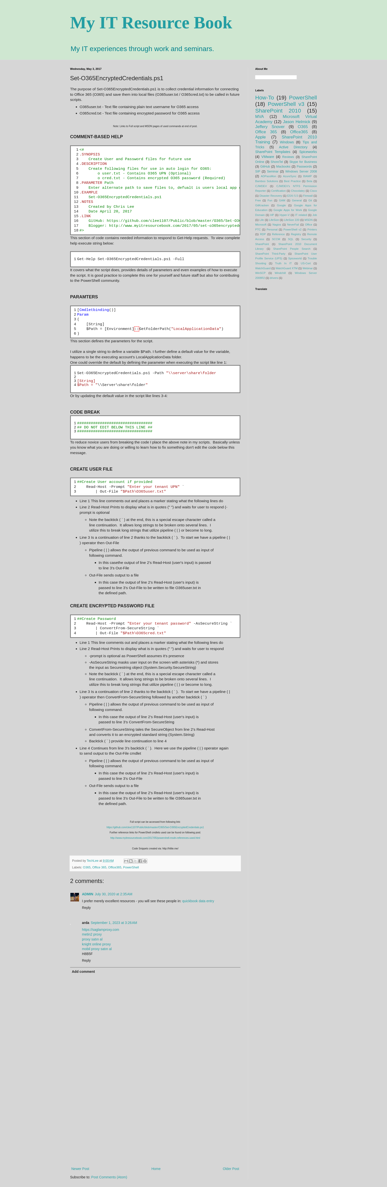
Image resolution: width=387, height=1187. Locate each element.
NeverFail (293, 224)
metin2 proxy (92, 934)
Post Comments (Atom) (109, 1177)
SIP (257, 171)
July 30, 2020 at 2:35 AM (113, 894)
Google (281, 205)
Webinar (308, 268)
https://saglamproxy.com (100, 930)
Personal (272, 229)
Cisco (313, 190)
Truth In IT (283, 263)
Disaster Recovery (270, 195)
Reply (86, 908)
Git (310, 200)
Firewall (308, 195)
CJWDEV (261, 186)
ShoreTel (277, 162)
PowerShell (131, 867)
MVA (259, 116)
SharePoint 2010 (278, 111)
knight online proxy (96, 944)
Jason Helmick (296, 121)
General (297, 200)
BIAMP (307, 176)
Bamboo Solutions (266, 181)
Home (155, 1169)
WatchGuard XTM (286, 268)
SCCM (276, 239)
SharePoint (262, 244)
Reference (278, 234)
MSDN (309, 219)
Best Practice (292, 181)
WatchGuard (263, 268)
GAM (282, 200)
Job (314, 214)
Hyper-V (284, 214)
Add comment (83, 972)
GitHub (265, 166)
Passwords (304, 166)
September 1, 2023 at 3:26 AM (114, 923)
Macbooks (283, 166)
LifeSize (274, 219)
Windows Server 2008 (301, 171)
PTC (258, 229)
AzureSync (289, 176)
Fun (270, 200)
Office (308, 224)
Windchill (280, 272)
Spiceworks (308, 152)
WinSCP (260, 272)
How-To (264, 98)
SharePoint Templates (272, 152)
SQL (290, 239)
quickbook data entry (198, 901)
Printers (312, 229)
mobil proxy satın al (97, 949)
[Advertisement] (155, 1125)
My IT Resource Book (151, 22)
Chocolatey (298, 190)
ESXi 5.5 (292, 195)
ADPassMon (268, 176)
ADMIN (87, 894)
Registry (296, 234)
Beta (309, 181)
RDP (263, 234)
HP (272, 214)
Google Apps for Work (287, 210)
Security (306, 239)
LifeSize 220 (291, 219)
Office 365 (99, 867)
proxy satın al (92, 939)
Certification (278, 190)
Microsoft (260, 224)
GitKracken (262, 205)
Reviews (288, 157)
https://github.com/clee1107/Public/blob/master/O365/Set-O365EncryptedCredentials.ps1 (155, 827)
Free (258, 200)
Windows (287, 142)
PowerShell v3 (286, 104)
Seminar (273, 171)
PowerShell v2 (292, 229)
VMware (267, 157)
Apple (260, 137)
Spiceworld (295, 258)
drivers (274, 277)
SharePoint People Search (291, 248)
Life (261, 219)
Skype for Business (303, 162)
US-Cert (306, 263)
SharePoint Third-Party (270, 253)
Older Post (231, 1169)
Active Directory (293, 147)
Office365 (114, 867)
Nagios (276, 224)
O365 (87, 867)
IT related (301, 214)
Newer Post (80, 1169)
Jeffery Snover (270, 126)
